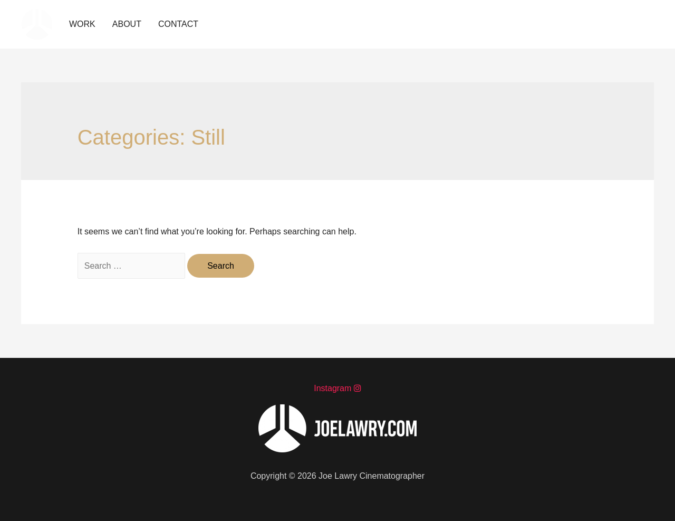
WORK (82, 24)
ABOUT (126, 24)
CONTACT (178, 24)
